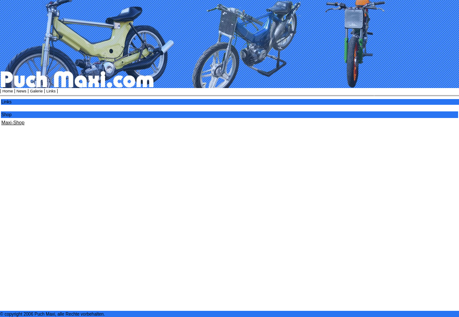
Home (7, 91)
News (22, 91)
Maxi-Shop (13, 122)
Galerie (36, 91)
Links (50, 91)
